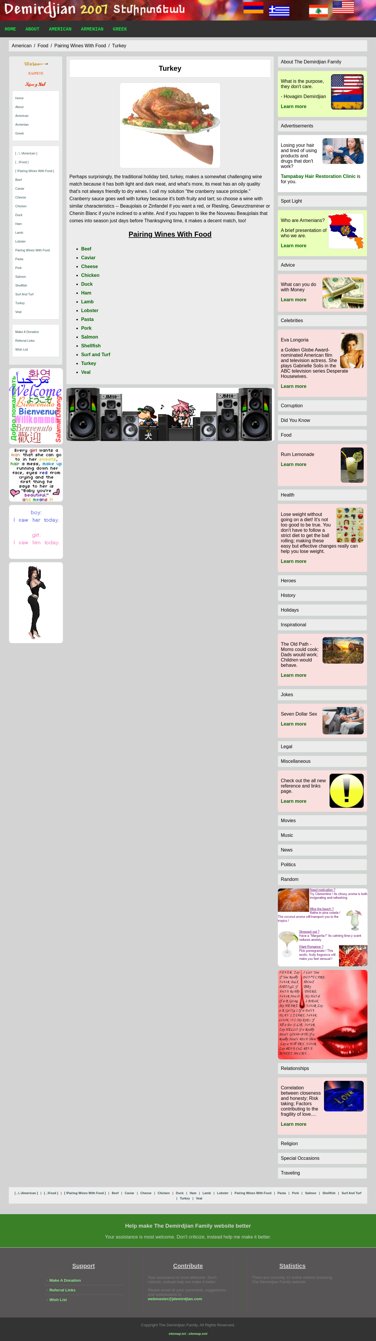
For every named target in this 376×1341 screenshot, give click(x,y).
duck (18, 215)
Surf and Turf (95, 354)
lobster (20, 241)
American (60, 30)
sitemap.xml (198, 1333)
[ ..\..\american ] (26, 153)
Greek (120, 30)
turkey (119, 45)
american (22, 45)
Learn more (293, 106)
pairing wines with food (80, 45)
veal (18, 312)
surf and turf (24, 294)
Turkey (88, 363)
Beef (86, 248)
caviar (19, 188)
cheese (20, 197)
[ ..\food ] (21, 162)
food (43, 45)
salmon (20, 276)
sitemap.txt (177, 1333)
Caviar (88, 257)
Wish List (21, 349)
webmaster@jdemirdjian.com (175, 1299)
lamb (19, 232)
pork (18, 268)
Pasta (87, 319)
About (32, 30)
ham (18, 224)
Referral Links (25, 340)
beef (18, 179)
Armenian (92, 30)
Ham (86, 292)
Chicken (90, 275)
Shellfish (91, 345)
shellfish (21, 285)
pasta (19, 259)
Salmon (89, 336)
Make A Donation (27, 332)
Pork (86, 328)
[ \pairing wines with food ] (34, 171)
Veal (85, 372)
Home (10, 30)
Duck (87, 284)
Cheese (89, 266)
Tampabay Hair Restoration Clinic (318, 176)
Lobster (89, 310)
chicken (21, 206)
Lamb (87, 301)
